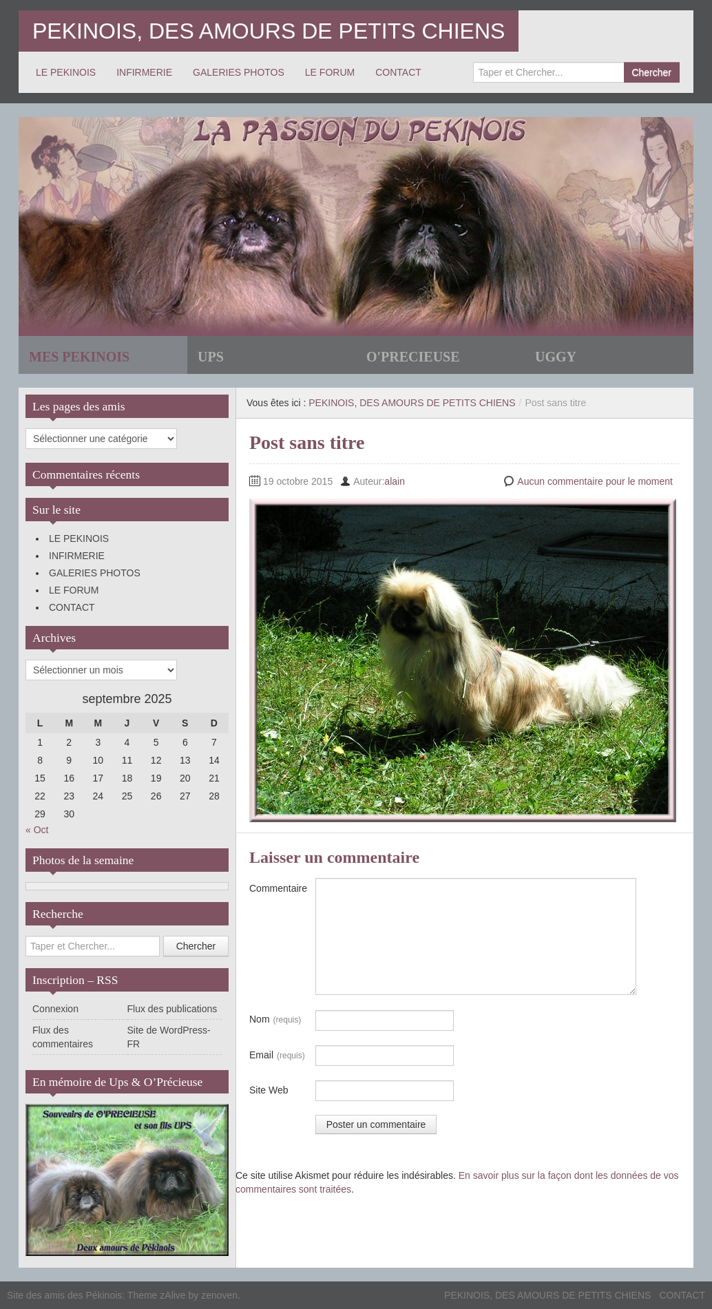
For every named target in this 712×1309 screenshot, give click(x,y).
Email (277, 1055)
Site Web (269, 1090)
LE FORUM (330, 72)
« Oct (36, 829)
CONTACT (398, 72)
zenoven (219, 1295)
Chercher (651, 72)
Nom (275, 1019)
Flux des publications (172, 1008)
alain (394, 481)
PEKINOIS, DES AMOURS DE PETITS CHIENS (268, 31)
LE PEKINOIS (66, 72)
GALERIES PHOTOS (238, 72)
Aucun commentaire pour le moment (595, 481)
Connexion (55, 1008)
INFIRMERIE (144, 72)
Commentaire (278, 888)
